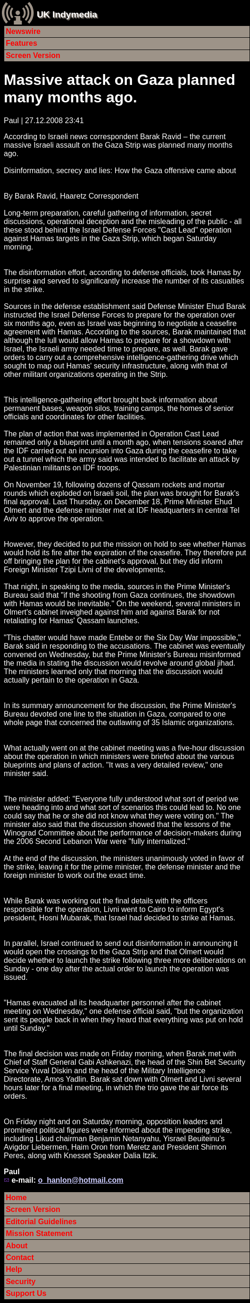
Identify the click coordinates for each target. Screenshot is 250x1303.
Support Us (26, 1293)
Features (21, 43)
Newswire (23, 31)
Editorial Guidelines (41, 1222)
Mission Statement (39, 1233)
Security (20, 1282)
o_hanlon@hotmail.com (80, 1180)
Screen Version (33, 55)
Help (14, 1269)
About (16, 1246)
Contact (20, 1257)
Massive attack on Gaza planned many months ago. (119, 88)
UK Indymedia (67, 14)
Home (16, 1198)
